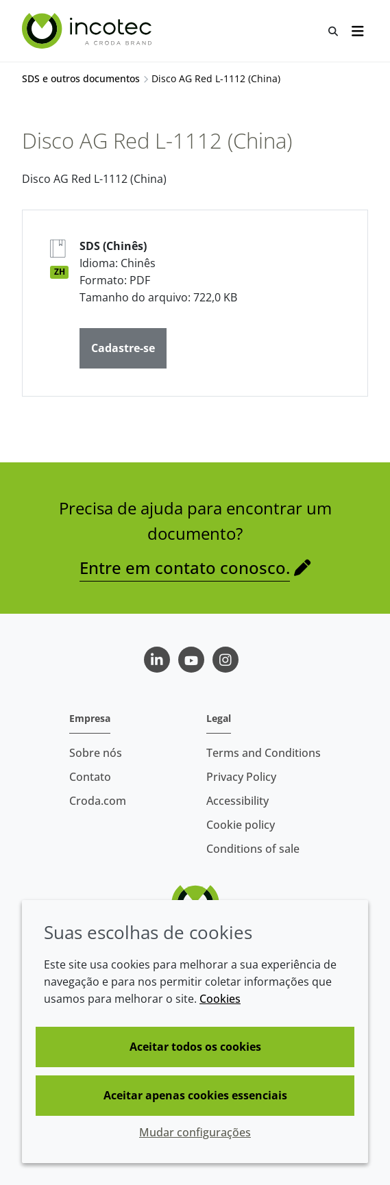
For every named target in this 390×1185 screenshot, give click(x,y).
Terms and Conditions (263, 752)
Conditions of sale (253, 848)
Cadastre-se (123, 348)
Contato (90, 776)
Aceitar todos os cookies (195, 1046)
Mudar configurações (195, 1132)
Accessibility (237, 800)
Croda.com (97, 800)
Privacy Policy (241, 776)
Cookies (220, 998)
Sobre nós (95, 752)
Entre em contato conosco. (185, 567)
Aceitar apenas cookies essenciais (195, 1095)
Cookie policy (240, 824)
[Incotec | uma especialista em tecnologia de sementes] (88, 31)
